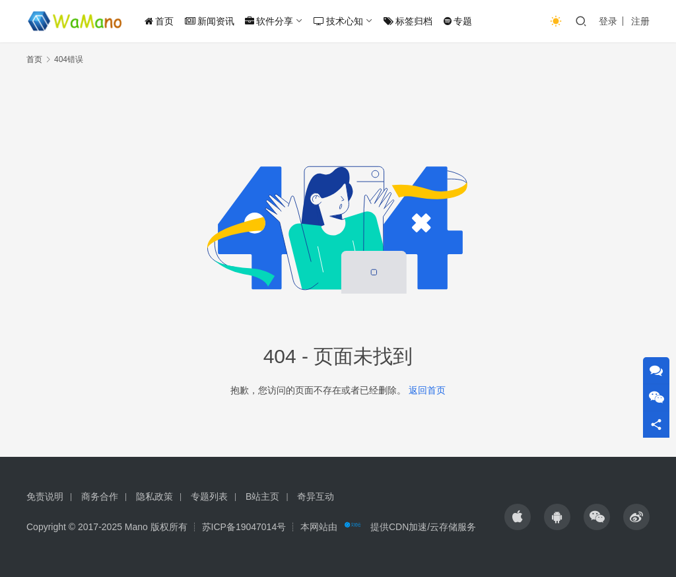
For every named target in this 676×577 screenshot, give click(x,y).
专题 (458, 21)
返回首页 (427, 390)
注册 (640, 21)
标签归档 (408, 21)
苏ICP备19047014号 (244, 527)
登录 (608, 21)
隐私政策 (154, 496)
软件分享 (269, 21)
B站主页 (262, 496)
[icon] (517, 517)
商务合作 (99, 496)
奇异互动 (315, 496)
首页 (159, 21)
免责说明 (44, 496)
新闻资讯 (209, 21)
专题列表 (209, 496)
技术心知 (338, 21)
